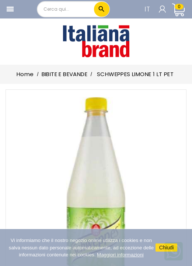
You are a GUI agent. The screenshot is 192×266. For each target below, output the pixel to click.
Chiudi (166, 247)
